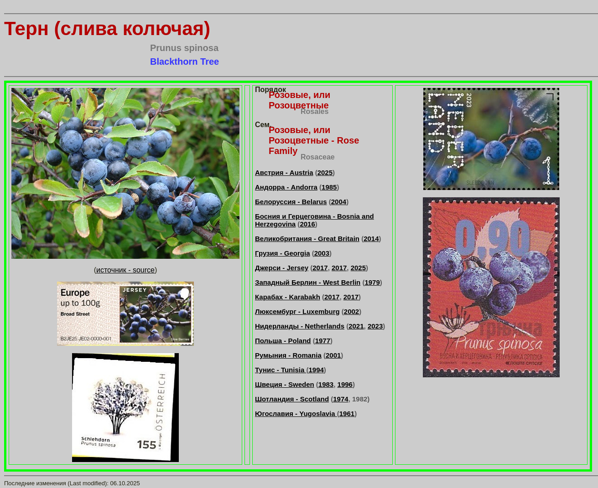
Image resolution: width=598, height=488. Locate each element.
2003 (321, 253)
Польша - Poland (283, 340)
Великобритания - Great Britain (307, 238)
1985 (329, 187)
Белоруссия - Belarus (291, 201)
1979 (372, 282)
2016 (307, 224)
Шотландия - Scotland (292, 399)
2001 (333, 355)
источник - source (125, 270)
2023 (375, 326)
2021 (356, 326)
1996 (345, 384)
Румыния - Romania (288, 355)
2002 (351, 311)
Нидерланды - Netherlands (299, 326)
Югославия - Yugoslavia (296, 413)
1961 (346, 413)
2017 (320, 268)
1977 (322, 340)
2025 (325, 172)
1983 (325, 384)
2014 (371, 238)
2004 (338, 201)
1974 (340, 399)
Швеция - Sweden (284, 384)
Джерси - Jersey (281, 268)
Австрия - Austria (284, 172)
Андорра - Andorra (286, 187)
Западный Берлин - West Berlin (307, 282)
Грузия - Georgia (282, 253)
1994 (315, 370)
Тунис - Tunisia (280, 370)
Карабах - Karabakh (287, 297)
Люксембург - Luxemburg (297, 311)
